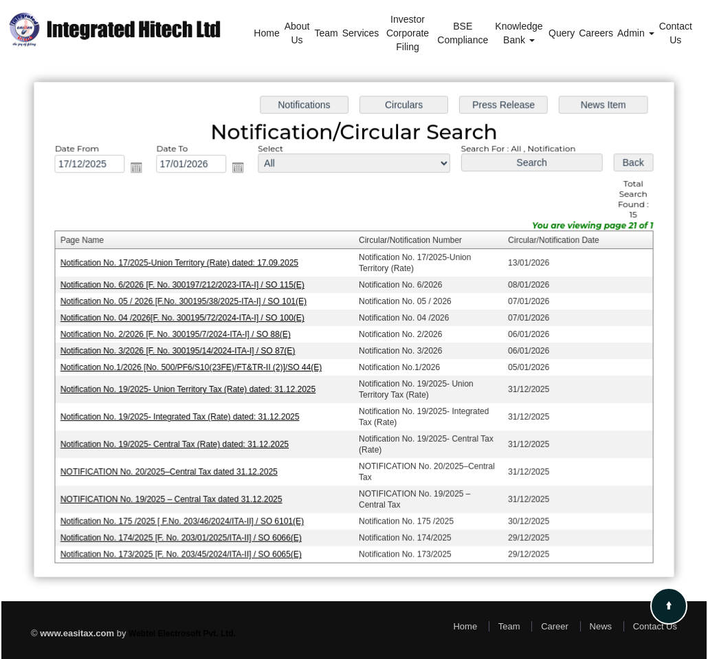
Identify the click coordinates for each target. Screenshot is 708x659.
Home (266, 33)
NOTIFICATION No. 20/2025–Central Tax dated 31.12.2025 (172, 469)
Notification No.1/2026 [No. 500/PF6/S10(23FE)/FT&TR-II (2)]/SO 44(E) (194, 366)
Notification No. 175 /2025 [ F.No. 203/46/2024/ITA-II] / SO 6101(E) (185, 518)
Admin (635, 33)
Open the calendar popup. (140, 170)
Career (554, 626)
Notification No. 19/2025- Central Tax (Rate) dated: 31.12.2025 (178, 442)
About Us (297, 33)
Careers (596, 33)
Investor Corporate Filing (407, 33)
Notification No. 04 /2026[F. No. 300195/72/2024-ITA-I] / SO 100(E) (185, 318)
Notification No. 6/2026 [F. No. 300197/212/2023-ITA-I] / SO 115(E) (185, 286)
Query (562, 33)
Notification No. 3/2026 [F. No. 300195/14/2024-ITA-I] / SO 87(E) (181, 351)
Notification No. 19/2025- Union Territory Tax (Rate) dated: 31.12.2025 (191, 388)
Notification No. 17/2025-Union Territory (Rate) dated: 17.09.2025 (183, 264)
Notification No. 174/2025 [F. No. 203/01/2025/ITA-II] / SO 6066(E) (184, 534)
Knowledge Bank (518, 33)
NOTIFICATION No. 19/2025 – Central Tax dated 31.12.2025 (175, 496)
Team (326, 33)
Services (360, 33)
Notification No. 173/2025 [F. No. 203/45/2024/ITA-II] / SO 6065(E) (184, 550)
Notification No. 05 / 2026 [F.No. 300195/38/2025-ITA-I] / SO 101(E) (186, 302)
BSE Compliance (462, 33)
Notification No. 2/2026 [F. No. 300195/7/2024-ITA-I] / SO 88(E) (179, 334)
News (601, 626)
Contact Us (675, 33)
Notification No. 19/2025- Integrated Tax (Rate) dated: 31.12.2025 (183, 415)
